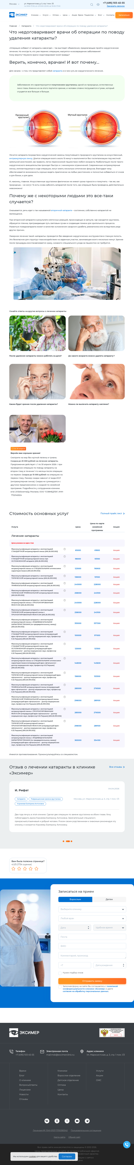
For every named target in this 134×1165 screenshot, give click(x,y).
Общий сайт (74, 1137)
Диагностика (36, 799)
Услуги (45, 15)
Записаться (124, 15)
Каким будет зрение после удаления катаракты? (33, 404)
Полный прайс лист (111, 513)
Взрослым (75, 914)
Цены (65, 15)
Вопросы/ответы (28, 1085)
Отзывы (23, 1099)
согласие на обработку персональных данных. (86, 1006)
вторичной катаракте (61, 210)
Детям (109, 914)
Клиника (34, 15)
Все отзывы (115, 767)
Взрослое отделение (69, 1075)
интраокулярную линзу (20, 158)
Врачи (80, 15)
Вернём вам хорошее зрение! (25, 453)
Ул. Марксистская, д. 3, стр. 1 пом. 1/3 (106, 1055)
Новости (24, 1094)
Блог (100, 15)
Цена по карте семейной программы (97, 527)
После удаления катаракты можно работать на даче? (35, 356)
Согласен (67, 1156)
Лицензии (25, 1089)
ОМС (98, 1080)
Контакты (110, 15)
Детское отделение (68, 1080)
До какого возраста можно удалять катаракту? (91, 356)
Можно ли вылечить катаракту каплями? (88, 404)
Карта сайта (59, 1137)
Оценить (116, 1035)
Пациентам (89, 15)
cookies (32, 1156)
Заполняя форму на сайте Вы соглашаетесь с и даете (90, 1003)
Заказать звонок (116, 6)
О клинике (25, 1080)
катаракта (57, 71)
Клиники (62, 1071)
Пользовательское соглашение (86, 1130)
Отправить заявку (92, 996)
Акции (74, 15)
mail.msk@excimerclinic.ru (60, 1055)
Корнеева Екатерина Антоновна (30, 808)
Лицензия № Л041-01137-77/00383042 (50, 1130)
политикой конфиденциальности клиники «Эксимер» (90, 1002)
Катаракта (21, 799)
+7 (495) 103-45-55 (114, 2)
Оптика (56, 15)
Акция (116, 527)
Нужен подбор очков (73, 988)
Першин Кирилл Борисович (28, 804)
